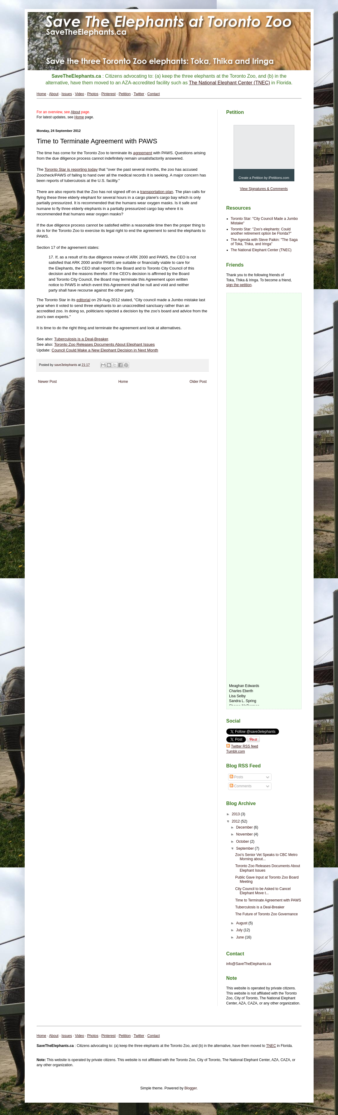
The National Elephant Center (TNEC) (261, 250)
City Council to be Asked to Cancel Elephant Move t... (262, 891)
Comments (241, 786)
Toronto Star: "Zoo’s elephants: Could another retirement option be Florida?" (261, 231)
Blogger (191, 1088)
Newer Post (47, 381)
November (245, 834)
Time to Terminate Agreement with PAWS (268, 900)
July (239, 930)
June (240, 937)
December (245, 827)
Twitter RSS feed (242, 746)
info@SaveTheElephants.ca (248, 964)
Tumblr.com (235, 751)
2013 (236, 814)
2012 (236, 821)
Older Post (198, 381)
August (242, 923)
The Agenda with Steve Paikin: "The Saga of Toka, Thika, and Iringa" (264, 242)
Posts (236, 777)
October (243, 841)
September (245, 848)
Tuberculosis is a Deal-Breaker (259, 907)
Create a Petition (250, 178)
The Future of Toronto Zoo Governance (266, 914)
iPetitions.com (278, 178)
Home (123, 381)
